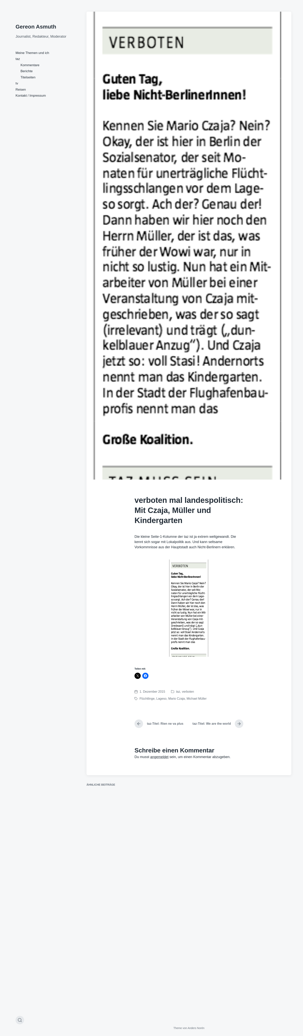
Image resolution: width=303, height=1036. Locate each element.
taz (18, 59)
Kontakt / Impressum (31, 95)
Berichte (27, 71)
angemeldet (159, 757)
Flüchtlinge (147, 698)
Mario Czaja (176, 698)
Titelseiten (28, 77)
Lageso (161, 698)
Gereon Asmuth (36, 27)
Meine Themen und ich (32, 53)
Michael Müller (197, 698)
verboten (188, 691)
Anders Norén (196, 1028)
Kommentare (30, 65)
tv (17, 83)
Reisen (21, 89)
